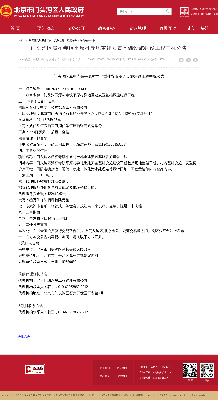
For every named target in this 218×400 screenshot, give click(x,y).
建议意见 (105, 376)
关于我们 (105, 368)
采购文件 (24, 336)
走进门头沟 (198, 28)
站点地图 (122, 368)
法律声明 (122, 376)
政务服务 (107, 28)
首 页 (15, 28)
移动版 (208, 14)
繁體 (216, 14)
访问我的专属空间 (199, 9)
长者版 (201, 14)
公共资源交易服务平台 (39, 40)
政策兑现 (137, 28)
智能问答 (213, 9)
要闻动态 (45, 28)
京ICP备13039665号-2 (196, 395)
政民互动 (168, 28)
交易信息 (59, 40)
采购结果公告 (87, 40)
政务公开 (76, 28)
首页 (20, 40)
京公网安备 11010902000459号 (171, 395)
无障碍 (194, 14)
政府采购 (72, 40)
